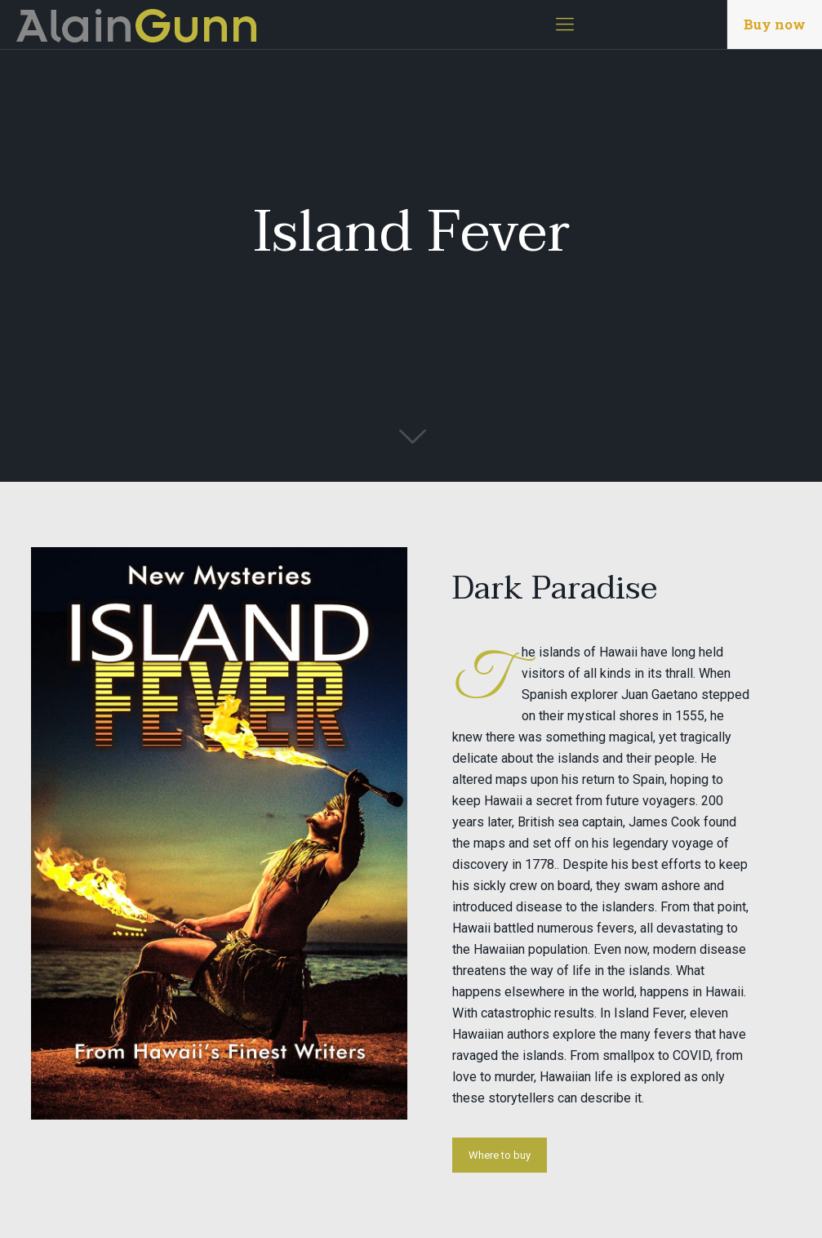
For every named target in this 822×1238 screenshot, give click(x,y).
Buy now (775, 24)
